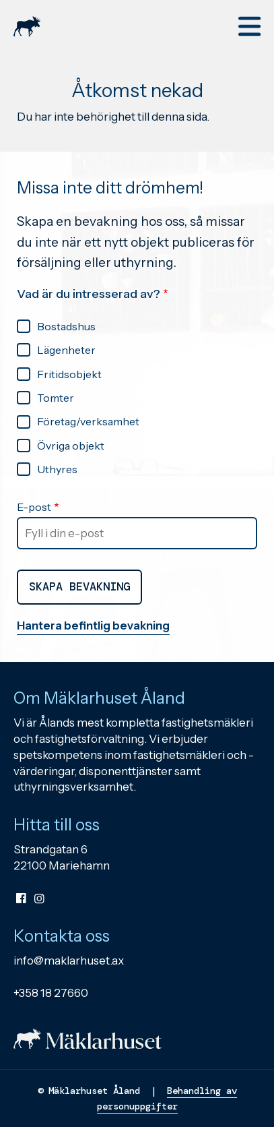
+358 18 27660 (50, 993)
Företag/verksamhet (88, 421)
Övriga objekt (70, 445)
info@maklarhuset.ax (68, 960)
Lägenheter (66, 350)
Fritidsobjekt (69, 374)
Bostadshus (66, 326)
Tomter (55, 397)
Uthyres (57, 469)
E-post (34, 507)
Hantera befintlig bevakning (93, 625)
